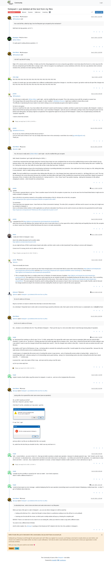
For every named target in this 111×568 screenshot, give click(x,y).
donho (14, 234)
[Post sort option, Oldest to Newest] (92, 12)
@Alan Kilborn (23, 37)
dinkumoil (15, 292)
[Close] (102, 535)
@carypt (22, 388)
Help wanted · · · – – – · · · (14, 12)
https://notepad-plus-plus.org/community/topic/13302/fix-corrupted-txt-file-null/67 (34, 199)
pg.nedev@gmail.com (79, 135)
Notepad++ (61, 557)
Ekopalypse (16, 37)
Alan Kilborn (16, 16)
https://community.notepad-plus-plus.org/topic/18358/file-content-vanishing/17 (61, 270)
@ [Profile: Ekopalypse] (16, 19)
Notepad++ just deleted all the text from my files (34, 294)
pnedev (14, 93)
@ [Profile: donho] (15, 262)
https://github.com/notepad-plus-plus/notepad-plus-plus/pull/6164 (41, 221)
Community (18, 3)
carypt (14, 337)
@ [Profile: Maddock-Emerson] (59, 101)
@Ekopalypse (24, 16)
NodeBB (54, 560)
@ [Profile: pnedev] (15, 149)
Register (11, 548)
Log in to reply (99, 12)
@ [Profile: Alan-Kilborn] (17, 40)
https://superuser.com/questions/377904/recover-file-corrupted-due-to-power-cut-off (35, 210)
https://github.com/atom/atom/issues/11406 (24, 242)
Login (17, 548)
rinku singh (15, 77)
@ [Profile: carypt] (15, 390)
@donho (20, 260)
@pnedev (23, 146)
